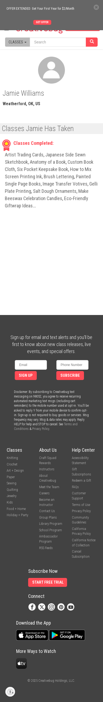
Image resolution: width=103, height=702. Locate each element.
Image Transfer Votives (65, 184)
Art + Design (15, 470)
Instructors (46, 469)
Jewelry (11, 496)
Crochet (12, 464)
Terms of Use (81, 505)
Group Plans (48, 517)
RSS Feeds (46, 548)
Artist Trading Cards (24, 154)
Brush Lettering (59, 176)
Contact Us (47, 511)
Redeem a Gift (81, 480)
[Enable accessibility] (10, 692)
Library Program (50, 524)
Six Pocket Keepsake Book (42, 169)
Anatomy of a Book (48, 162)
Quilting (12, 490)
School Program (50, 530)
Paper (11, 477)
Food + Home (16, 509)
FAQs (75, 487)
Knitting (12, 458)
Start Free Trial (48, 582)
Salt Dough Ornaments (54, 191)
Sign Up (26, 375)
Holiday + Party (17, 515)
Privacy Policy (40, 429)
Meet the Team (49, 487)
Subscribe (70, 375)
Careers (44, 493)
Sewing (11, 483)
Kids (10, 502)
